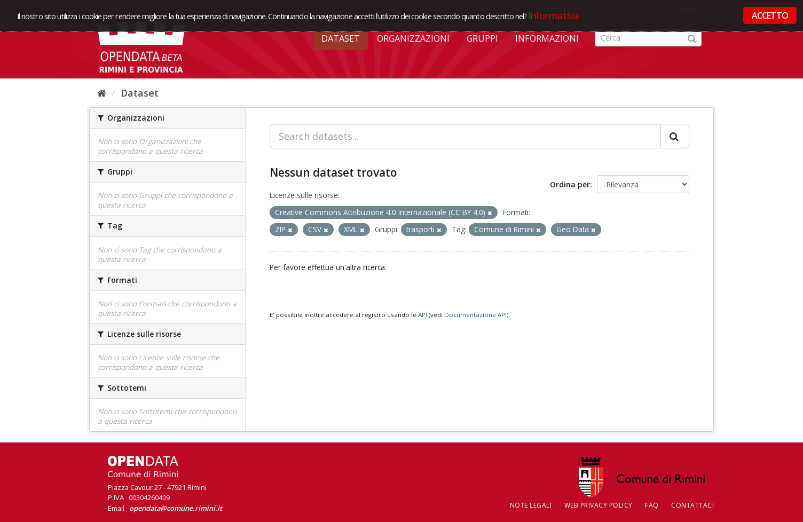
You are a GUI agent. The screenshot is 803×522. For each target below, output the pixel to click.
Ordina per (570, 184)
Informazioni (547, 38)
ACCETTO (770, 15)
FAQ (652, 505)
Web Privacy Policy (598, 505)
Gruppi (482, 38)
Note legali (531, 505)
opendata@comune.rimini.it (175, 508)
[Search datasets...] (465, 136)
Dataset (340, 38)
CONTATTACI (692, 505)
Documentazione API (475, 315)
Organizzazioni (413, 38)
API (422, 315)
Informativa (553, 15)
